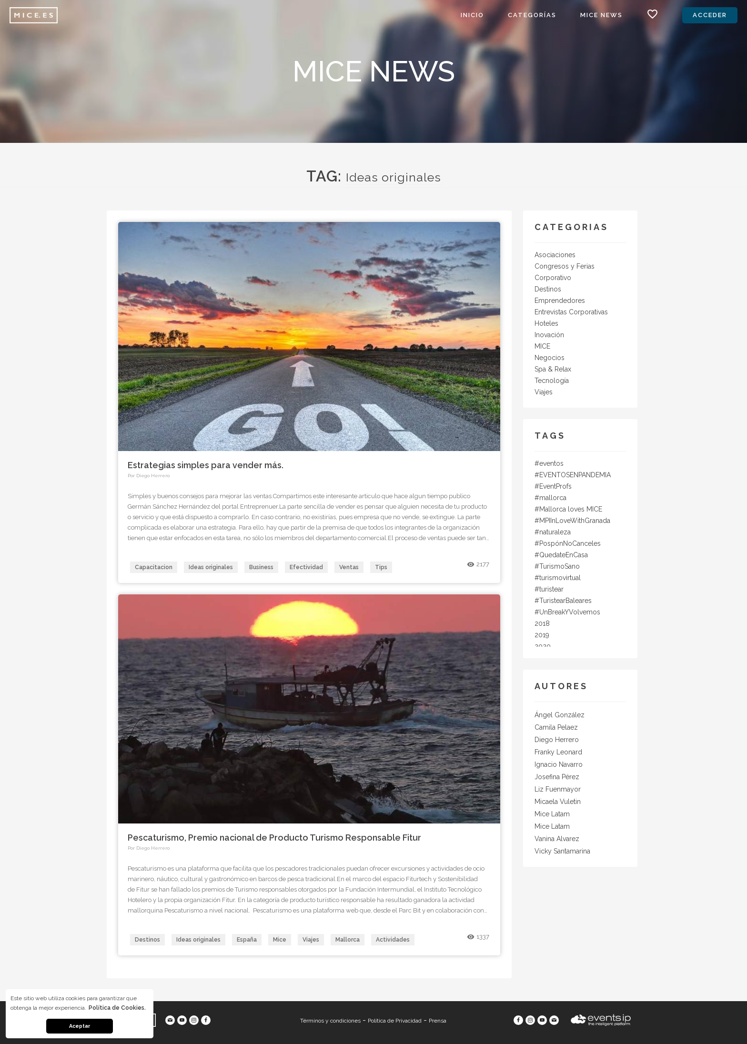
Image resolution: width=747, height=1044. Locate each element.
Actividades (393, 939)
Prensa (437, 1020)
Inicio (472, 15)
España (247, 939)
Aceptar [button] (79, 1026)
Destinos (147, 939)
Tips (381, 567)
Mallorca (347, 939)
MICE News (601, 15)
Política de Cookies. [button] (117, 1007)
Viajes (311, 939)
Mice (279, 939)
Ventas (349, 567)
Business (261, 567)
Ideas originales (211, 567)
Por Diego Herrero (149, 475)
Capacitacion (153, 567)
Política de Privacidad (395, 1020)
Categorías (532, 15)
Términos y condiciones (330, 1020)
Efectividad (306, 567)
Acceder (710, 15)
